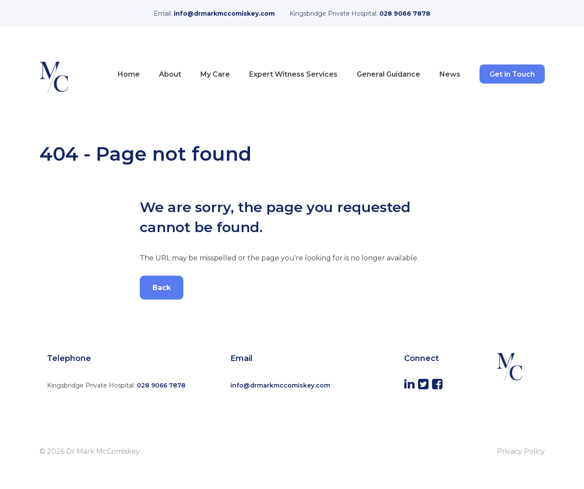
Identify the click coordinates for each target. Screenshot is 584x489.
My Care (215, 74)
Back (161, 287)
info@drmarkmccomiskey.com (224, 13)
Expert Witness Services (293, 74)
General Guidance (388, 74)
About (170, 74)
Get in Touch (512, 74)
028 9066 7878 (404, 13)
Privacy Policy (521, 451)
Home (129, 74)
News (449, 74)
